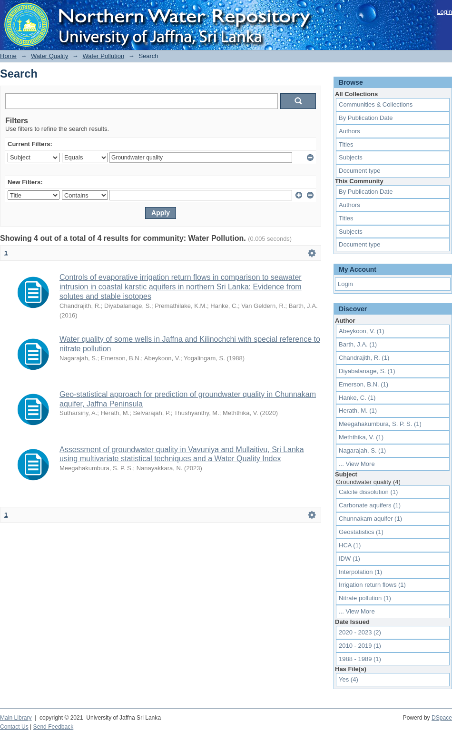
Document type (359, 170)
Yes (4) (348, 679)
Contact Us (14, 726)
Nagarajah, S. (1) (362, 450)
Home (8, 55)
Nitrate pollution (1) (365, 598)
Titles (346, 144)
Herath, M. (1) (358, 410)
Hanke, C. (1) (357, 397)
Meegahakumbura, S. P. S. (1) (380, 423)
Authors (349, 131)
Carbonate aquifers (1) (370, 505)
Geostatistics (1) (361, 531)
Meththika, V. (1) (361, 437)
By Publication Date (366, 117)
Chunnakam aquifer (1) (370, 518)
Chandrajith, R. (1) (364, 357)
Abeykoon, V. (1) (361, 331)
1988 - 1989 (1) (360, 659)
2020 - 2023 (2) (360, 632)
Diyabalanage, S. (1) (367, 371)
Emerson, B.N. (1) (363, 384)
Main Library (15, 717)
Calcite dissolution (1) (368, 491)
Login (444, 11)
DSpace (442, 717)
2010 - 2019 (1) (360, 645)
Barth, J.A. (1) (358, 344)
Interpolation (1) (360, 571)
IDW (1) (349, 558)
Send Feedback (53, 726)
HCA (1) (350, 545)
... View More (357, 463)
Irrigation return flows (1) (372, 584)
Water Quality (49, 55)
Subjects (351, 157)
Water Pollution (103, 55)
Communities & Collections (376, 104)
